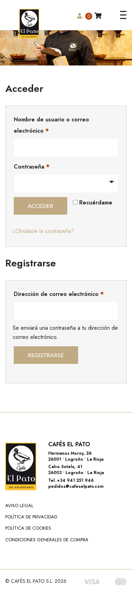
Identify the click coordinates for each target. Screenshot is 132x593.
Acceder (40, 205)
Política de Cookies (28, 528)
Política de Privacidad (31, 516)
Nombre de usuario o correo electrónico (51, 125)
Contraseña (31, 167)
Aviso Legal (19, 505)
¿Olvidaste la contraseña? (43, 231)
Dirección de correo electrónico (58, 294)
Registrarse (46, 355)
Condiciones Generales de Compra (46, 539)
